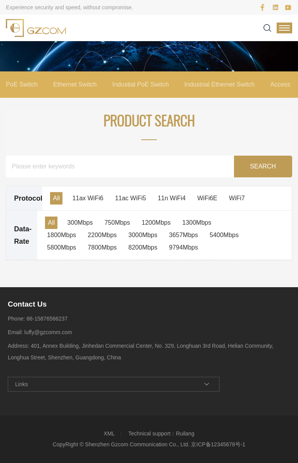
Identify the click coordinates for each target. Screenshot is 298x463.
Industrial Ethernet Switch (219, 84)
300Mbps (80, 222)
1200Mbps (156, 222)
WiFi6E (207, 198)
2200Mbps (102, 235)
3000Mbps (143, 235)
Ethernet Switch (75, 84)
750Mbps (117, 222)
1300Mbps (196, 222)
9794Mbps (183, 247)
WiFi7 (237, 198)
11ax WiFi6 (87, 198)
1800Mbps (61, 235)
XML (109, 433)
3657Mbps (183, 235)
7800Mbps (102, 247)
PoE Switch (22, 84)
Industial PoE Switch (140, 84)
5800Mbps (61, 247)
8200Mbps (143, 247)
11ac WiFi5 (130, 198)
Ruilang (185, 433)
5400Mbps (224, 235)
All (56, 198)
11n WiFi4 (171, 198)
